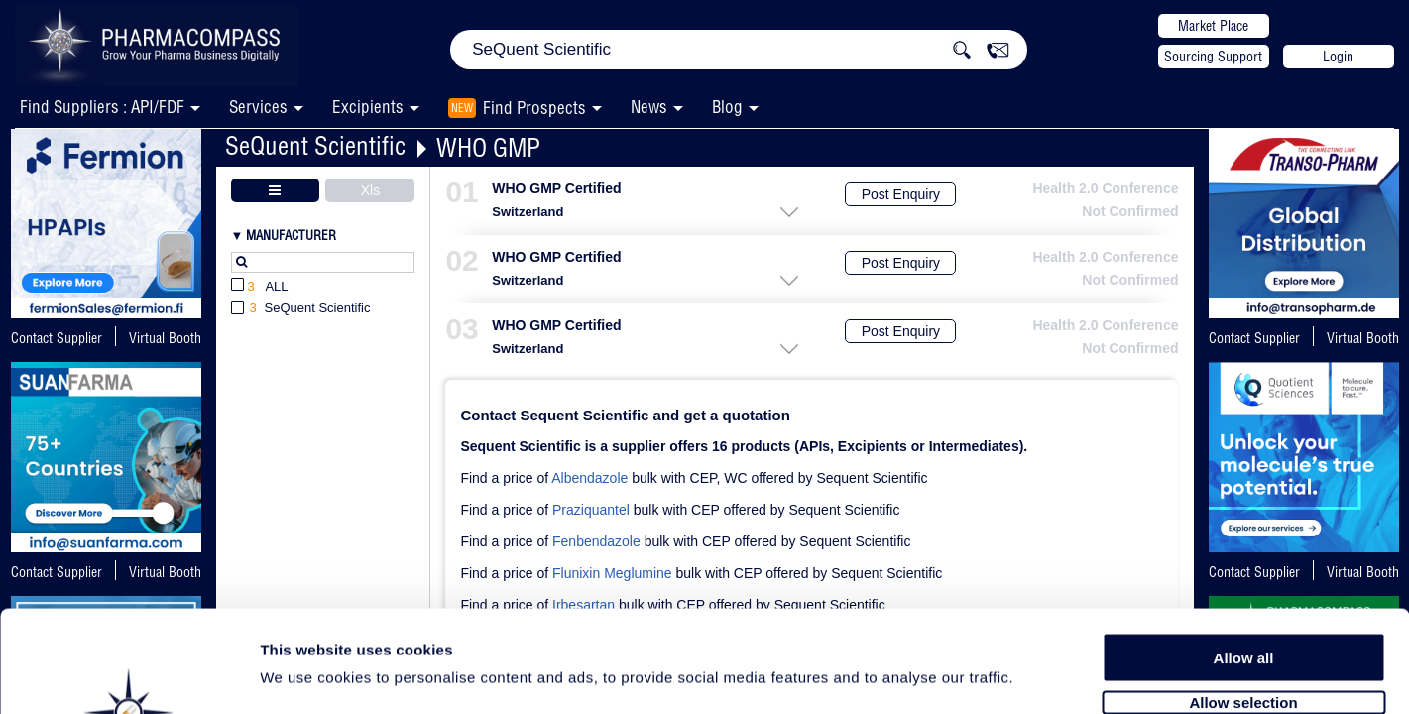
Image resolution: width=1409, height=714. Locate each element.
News (649, 106)
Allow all (1244, 547)
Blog (727, 106)
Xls (370, 190)
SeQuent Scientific (315, 145)
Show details (1041, 675)
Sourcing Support (1213, 56)
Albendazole (589, 478)
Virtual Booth (165, 338)
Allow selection (1243, 592)
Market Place (1213, 26)
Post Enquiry (901, 194)
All (260, 287)
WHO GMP (488, 147)
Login (1338, 56)
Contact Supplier (56, 338)
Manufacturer (291, 235)
